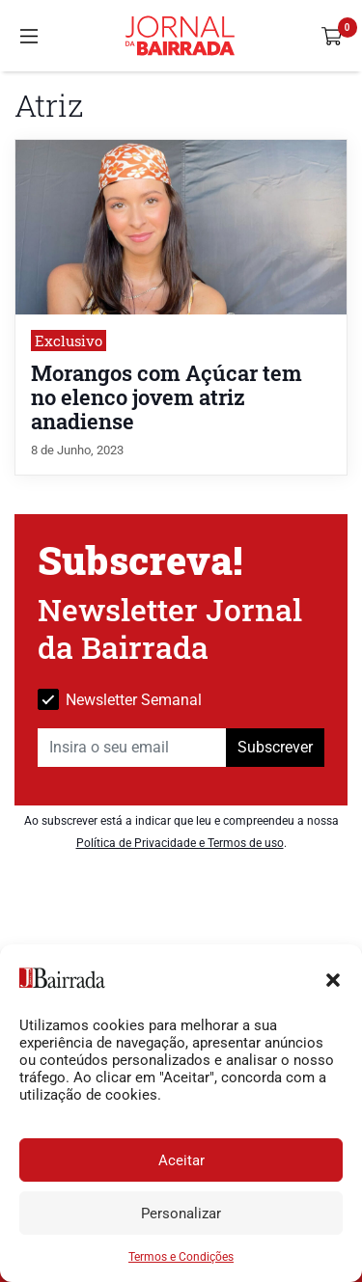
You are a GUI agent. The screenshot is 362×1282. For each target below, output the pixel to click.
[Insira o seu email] (132, 747)
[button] (333, 978)
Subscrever (275, 747)
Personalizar (181, 1213)
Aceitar (181, 1160)
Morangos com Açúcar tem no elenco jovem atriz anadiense (166, 397)
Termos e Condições (181, 1257)
